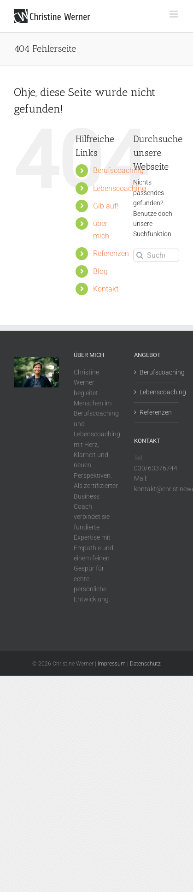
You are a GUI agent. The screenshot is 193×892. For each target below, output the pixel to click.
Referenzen (111, 253)
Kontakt (105, 289)
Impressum (112, 663)
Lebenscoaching (119, 188)
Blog (100, 271)
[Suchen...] (156, 255)
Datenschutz (145, 663)
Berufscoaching (118, 170)
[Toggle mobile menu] (174, 14)
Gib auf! (105, 206)
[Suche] (139, 255)
